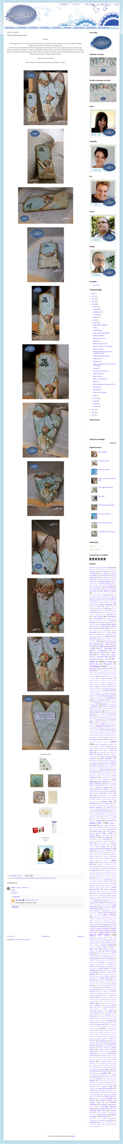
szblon (102, 1018)
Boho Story (107, 602)
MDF (100, 852)
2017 (93, 409)
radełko (99, 980)
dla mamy (111, 628)
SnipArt (92, 1003)
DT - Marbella (101, 652)
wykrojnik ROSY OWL (97, 1110)
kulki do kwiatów (108, 816)
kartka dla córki (93, 748)
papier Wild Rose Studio (108, 909)
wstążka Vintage (96, 1094)
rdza (96, 983)
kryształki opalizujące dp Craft (101, 813)
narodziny (113, 868)
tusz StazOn (113, 1065)
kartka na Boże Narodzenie (108, 764)
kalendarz (102, 733)
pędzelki (105, 949)
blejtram (105, 595)
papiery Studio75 (106, 932)
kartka (113, 741)
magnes (91, 843)
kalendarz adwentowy (111, 733)
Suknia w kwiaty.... (98, 376)
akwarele (104, 567)
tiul (109, 1053)
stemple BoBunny (94, 1013)
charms (93, 610)
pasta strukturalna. (106, 943)
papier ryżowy (92, 904)
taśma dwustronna (101, 1042)
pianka (100, 951)
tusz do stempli (92, 1065)
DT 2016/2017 (45, 27)
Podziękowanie (97, 361)
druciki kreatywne (108, 640)
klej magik (100, 795)
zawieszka (92, 1122)
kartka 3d (112, 744)
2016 (93, 412)
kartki (106, 791)
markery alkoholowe (94, 844)
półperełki (91, 966)
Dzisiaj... (95, 327)
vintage (100, 1075)
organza (103, 887)
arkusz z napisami (103, 573)
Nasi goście (67, 27)
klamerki (97, 793)
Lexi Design (105, 837)
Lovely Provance (98, 841)
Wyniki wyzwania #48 (104, 514)
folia (103, 708)
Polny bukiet (96, 341)
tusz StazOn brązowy (96, 1067)
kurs (115, 816)
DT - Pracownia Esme (100, 656)
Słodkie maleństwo (98, 373)
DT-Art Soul (93, 664)
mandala (99, 843)
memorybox (98, 856)
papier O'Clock (95, 902)
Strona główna (10, 27)
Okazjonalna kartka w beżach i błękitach (99, 883)
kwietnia (95, 398)
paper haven (104, 893)
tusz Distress (53, 878)
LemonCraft (93, 837)
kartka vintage (110, 784)
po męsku (105, 956)
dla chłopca (113, 624)
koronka (107, 803)
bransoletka (92, 606)
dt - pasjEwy (112, 654)
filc (97, 704)
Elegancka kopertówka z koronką (97, 692)
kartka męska (113, 760)
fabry (94, 700)
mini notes (106, 860)
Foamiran (95, 706)
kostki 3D (110, 807)
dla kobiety (102, 628)
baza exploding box (106, 577)
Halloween (111, 724)
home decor (105, 728)
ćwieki (111, 620)
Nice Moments (106, 874)
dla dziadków (95, 626)
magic (113, 841)
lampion (101, 827)
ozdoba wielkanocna (110, 889)
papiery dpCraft (96, 917)
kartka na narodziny (109, 766)
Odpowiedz (14, 893)
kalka (92, 735)
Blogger (73, 1136)
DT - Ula (104, 659)
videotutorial (94, 1075)
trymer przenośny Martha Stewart (102, 1057)
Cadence (91, 608)
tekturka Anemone (103, 1047)
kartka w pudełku (102, 788)
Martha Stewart (105, 844)
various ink (113, 1073)
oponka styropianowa (109, 885)
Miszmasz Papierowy (104, 862)
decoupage (92, 622)
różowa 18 (96, 381)
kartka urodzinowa (95, 784)
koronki (114, 803)
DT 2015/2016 (56, 27)
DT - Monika (101, 654)
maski (108, 850)
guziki (102, 724)
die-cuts (98, 624)
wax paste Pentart (112, 1077)
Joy (110, 731)
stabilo (90, 1005)
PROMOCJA (101, 970)
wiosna (107, 1082)
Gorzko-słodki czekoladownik (101, 333)
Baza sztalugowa (109, 593)
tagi (106, 1040)
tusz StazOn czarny (109, 1067)
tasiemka (111, 1040)
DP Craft (91, 640)
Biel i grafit (101, 496)
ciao (115, 612)
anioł (112, 571)
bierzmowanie (92, 595)
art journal (113, 573)
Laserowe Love (111, 829)
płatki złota (97, 956)
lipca (94, 320)
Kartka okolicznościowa (105, 523)
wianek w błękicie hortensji (108, 1079)
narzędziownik (98, 874)
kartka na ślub (104, 770)
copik (102, 614)
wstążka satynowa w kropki (96, 1092)
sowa (100, 1003)
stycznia (95, 406)
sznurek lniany (100, 1024)
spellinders (111, 1003)
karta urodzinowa (104, 739)
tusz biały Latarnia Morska (104, 1059)
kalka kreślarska (98, 735)
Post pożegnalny (102, 452)
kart (111, 735)
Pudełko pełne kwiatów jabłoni (101, 356)
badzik (106, 575)
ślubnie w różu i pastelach (97, 1032)
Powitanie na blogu (103, 460)
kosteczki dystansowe (95, 807)
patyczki (93, 945)
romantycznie (98, 985)
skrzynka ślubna (93, 1001)
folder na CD (95, 708)
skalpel (114, 997)
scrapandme (92, 993)
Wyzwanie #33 (97, 389)
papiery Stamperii (104, 930)
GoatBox (97, 720)
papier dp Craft (106, 897)
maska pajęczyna (100, 850)
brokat (99, 606)
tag (100, 1040)
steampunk (106, 1005)
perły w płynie (102, 947)
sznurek (110, 1020)
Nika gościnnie (97, 387)
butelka (107, 606)
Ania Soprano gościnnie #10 (101, 371)
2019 (93, 301)
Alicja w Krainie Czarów (108, 569)
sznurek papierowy (112, 1024)
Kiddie (90, 793)
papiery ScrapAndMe (103, 928)
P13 (110, 891)
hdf (115, 726)
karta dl (102, 737)
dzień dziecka (113, 676)
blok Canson (106, 597)
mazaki (95, 852)
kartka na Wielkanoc (105, 772)
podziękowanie (93, 958)
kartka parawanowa (106, 777)
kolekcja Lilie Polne (109, 799)
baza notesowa (107, 589)
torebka (103, 1055)
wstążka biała (92, 1088)
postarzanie (111, 962)
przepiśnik (94, 972)
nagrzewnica (106, 868)
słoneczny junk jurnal (109, 1001)
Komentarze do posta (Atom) (22, 939)
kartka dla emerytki (102, 750)
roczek (107, 983)
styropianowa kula (109, 1014)
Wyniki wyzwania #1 (104, 469)
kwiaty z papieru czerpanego (107, 825)
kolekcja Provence (93, 801)
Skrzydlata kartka (105, 999)
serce (107, 993)
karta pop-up (93, 739)
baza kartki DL (101, 579)
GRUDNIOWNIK (93, 724)
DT (98, 642)
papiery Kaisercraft (96, 924)
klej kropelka (109, 793)
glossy (108, 718)
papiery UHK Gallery (99, 934)
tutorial (104, 1071)
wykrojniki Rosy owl (103, 1114)
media (105, 854)
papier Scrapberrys (105, 906)
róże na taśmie (113, 987)
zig (113, 1122)
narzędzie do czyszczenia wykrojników (107, 870)
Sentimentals (100, 993)
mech (105, 852)
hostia (90, 730)
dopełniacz (108, 638)
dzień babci (105, 676)
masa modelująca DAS (102, 846)
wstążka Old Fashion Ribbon (105, 1088)
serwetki (91, 995)
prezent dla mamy (112, 966)
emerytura (91, 698)
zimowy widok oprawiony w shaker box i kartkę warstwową (102, 1124)
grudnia (95, 306)
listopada (96, 309)
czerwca (95, 322)
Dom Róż (101, 638)
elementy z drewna (94, 696)
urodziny (105, 1073)
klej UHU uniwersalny (105, 797)
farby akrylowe (95, 702)
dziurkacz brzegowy (94, 682)
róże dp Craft (104, 987)
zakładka (104, 1118)
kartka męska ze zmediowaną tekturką (100, 762)
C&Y (113, 606)
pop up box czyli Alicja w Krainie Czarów (99, 960)
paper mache (94, 895)
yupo (98, 1118)
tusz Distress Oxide (104, 1061)
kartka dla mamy (110, 752)
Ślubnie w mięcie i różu (110, 1030)
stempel (114, 1005)
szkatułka (108, 1018)
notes (90, 878)
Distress (104, 624)
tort (108, 1055)
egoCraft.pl (109, 690)
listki (90, 839)
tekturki (91, 1051)
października (97, 312)
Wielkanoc (92, 1080)
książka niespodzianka (99, 814)
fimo (103, 704)
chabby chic (113, 608)
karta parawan (111, 737)
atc (100, 575)
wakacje (114, 1075)
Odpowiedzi (16, 896)
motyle (97, 866)
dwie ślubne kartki (99, 672)
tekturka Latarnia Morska (106, 1049)
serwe (113, 993)
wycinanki (106, 1094)
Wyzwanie (103, 1117)
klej (102, 793)
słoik (100, 1001)
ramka (108, 980)
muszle (109, 866)
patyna (98, 945)
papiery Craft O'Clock (94, 915)
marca (95, 401)
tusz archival (92, 1059)
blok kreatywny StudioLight (106, 599)
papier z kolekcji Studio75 (106, 912)
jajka (109, 730)
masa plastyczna (107, 849)
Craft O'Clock (98, 616)
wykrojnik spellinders (101, 1112)
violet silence (107, 1075)
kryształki (93, 811)
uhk (110, 1071)
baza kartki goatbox (105, 581)
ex (104, 698)
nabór (99, 868)
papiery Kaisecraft (111, 922)
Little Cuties (97, 839)
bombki (96, 605)
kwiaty (98, 820)
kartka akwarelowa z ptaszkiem (97, 746)
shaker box (113, 995)
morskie (91, 866)
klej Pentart (108, 795)
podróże (112, 956)
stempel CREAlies (109, 1007)
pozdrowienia (101, 964)
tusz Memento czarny (103, 1065)
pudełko (92, 974)
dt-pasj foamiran (110, 666)
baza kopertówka (110, 585)
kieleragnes (18, 900)
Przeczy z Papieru (111, 970)
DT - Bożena (106, 644)
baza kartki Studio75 (104, 583)
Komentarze (95, 549)
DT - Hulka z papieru (103, 646)
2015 (93, 415)
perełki (110, 945)
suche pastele (92, 1016)
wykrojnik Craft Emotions (98, 1098)
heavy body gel (95, 728)
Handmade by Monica (103, 726)
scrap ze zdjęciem (103, 991)
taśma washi (95, 1045)
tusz (113, 1057)
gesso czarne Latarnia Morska (104, 716)
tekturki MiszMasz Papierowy (103, 1051)
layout (111, 835)
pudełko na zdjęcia (109, 976)
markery (112, 843)
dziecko (97, 676)
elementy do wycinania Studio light (105, 694)
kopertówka (92, 803)
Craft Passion (111, 616)
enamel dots (99, 698)
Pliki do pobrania (103, 27)
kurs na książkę (96, 818)
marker (105, 843)
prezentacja (93, 968)
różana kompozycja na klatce (109, 985)
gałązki (107, 712)
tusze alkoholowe (93, 1069)
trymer (90, 1057)
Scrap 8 (108, 989)
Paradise (91, 937)
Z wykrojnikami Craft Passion (106, 531)
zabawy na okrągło (98, 349)
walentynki (94, 1077)
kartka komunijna (106, 758)
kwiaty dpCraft (109, 820)
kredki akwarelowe (101, 809)
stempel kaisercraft (94, 1009)
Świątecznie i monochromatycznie (97, 1036)
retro (101, 983)
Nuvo (111, 881)
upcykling (97, 1073)
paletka (97, 893)
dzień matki (95, 678)
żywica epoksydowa (95, 1126)
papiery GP (102, 922)
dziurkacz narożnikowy (107, 684)
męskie (112, 856)
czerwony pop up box (102, 620)
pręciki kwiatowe (104, 968)
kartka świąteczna (102, 781)
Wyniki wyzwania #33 (99, 338)
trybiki (112, 1055)
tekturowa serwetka (101, 1053)
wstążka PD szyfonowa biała (96, 1090)
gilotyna (102, 718)
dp (113, 638)
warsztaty (103, 1077)
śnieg (96, 1034)
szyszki (95, 1028)
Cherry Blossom (100, 610)
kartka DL (110, 746)
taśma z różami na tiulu (108, 1045)
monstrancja (99, 864)
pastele (114, 943)
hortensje (112, 728)
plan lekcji (99, 955)
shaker (106, 995)
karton (111, 791)
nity (113, 876)
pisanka (108, 953)
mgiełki (91, 858)
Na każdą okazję (97, 330)
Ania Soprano (103, 571)
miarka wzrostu (98, 858)
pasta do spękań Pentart (111, 939)
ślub (100, 1028)
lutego (95, 403)
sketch (92, 999)
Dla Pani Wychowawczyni (100, 343)
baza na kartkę (108, 587)
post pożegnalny (99, 962)
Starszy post (80, 936)
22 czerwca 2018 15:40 (21, 887)
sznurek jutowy (106, 1022)
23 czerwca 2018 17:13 (31, 900)
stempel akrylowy (97, 1007)
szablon (97, 1018)
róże (98, 987)
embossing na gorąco (107, 696)
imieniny (102, 730)
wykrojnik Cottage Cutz (109, 1096)
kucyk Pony (92, 816)
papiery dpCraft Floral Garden (109, 917)
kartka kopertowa (93, 760)
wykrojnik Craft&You (106, 1100)
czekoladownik (97, 618)
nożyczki (106, 880)
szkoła (103, 1020)
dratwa (98, 640)
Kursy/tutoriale (91, 27)
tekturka (91, 1047)
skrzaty (97, 999)
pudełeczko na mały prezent (107, 972)
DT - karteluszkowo (100, 650)
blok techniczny (93, 600)
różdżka (93, 987)
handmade (91, 726)
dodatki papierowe (100, 636)
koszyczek (91, 809)
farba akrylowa (102, 700)
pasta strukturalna (106, 941)
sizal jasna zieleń (103, 997)
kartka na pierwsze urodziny (95, 768)
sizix (110, 997)
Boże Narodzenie (106, 605)
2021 (93, 296)
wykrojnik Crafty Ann (96, 1102)
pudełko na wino (98, 976)
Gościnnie (112, 720)
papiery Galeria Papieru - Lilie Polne (99, 918)
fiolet (108, 704)
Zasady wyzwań (79, 27)
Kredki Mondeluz (112, 809)
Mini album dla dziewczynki (106, 505)
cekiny (106, 608)
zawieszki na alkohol (105, 1122)
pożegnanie (111, 964)
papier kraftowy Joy (111, 901)
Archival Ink (93, 573)
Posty (93, 546)
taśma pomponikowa (110, 1044)
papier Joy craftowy (104, 899)
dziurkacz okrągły (94, 686)
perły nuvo (92, 947)
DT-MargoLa (95, 666)
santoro (102, 989)
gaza (113, 712)
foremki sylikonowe (102, 710)
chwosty (110, 612)
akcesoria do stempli (94, 567)
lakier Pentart (92, 827)
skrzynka (112, 999)
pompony (110, 958)
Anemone (92, 571)
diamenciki (91, 624)
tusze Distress (105, 1069)
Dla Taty (102, 632)
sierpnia (95, 317)
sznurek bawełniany (94, 1022)
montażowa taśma (109, 864)
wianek (98, 1079)
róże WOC (94, 989)
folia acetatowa (110, 708)
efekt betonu (113, 688)
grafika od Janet (100, 722)
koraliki (100, 803)
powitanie (91, 964)
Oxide (108, 887)
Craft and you (111, 614)
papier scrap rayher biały (104, 904)
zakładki (112, 1118)
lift (113, 837)
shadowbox (99, 995)
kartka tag (112, 781)
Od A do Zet (96, 285)
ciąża (92, 614)
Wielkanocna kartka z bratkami (106, 1080)
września (95, 314)
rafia (104, 980)
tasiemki (91, 1042)
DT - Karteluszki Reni (108, 648)
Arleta (13, 887)
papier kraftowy (99, 901)
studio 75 (110, 1013)
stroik (103, 1013)
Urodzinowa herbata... (99, 335)
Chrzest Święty (93, 612)
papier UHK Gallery (41, 878)
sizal (48, 878)
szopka (98, 1026)
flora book (113, 704)
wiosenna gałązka (99, 1082)
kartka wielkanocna (104, 789)
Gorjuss (105, 720)
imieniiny (96, 730)
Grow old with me (110, 722)
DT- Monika (108, 662)
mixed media (32, 878)
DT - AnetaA (93, 644)
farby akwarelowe (107, 702)
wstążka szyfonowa (111, 1092)
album (111, 567)
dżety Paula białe (105, 686)
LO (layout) (105, 839)
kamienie (106, 735)
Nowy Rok (97, 878)
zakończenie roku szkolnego (96, 1120)
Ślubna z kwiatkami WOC (100, 379)
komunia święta (106, 801)
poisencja (103, 958)
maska (91, 850)
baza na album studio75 (95, 587)
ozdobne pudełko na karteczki (99, 891)
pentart (103, 945)
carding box (99, 608)
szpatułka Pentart (106, 1026)
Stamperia (98, 1005)
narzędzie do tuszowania (97, 872)
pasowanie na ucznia (101, 937)
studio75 (100, 1014)
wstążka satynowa (110, 1090)
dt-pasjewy (93, 669)
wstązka (104, 1086)
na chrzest (93, 868)
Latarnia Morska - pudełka (104, 833)
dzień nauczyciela (107, 678)
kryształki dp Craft (103, 811)
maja (94, 395)
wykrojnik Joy (104, 1104)
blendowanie (113, 595)
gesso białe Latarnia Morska (102, 714)
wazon (92, 1079)
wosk (113, 1082)
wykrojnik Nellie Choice (106, 1108)
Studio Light (92, 1014)
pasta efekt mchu (95, 941)
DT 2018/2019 (21, 27)
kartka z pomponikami (101, 744)
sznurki (93, 1026)
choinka (108, 610)
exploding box (111, 698)
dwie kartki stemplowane (103, 670)
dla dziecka (106, 626)
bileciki (99, 595)
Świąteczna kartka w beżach (107, 1034)
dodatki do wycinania (104, 634)
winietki (91, 1082)
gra (93, 722)
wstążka (111, 1086)
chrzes (113, 610)
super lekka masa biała (104, 1016)
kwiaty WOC (25, 878)
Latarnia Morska (97, 831)
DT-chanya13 (107, 664)
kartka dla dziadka (103, 748)
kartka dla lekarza (101, 752)
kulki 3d (99, 816)
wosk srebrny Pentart (94, 1084)
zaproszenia (110, 1120)
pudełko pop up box (93, 978)
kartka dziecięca (106, 756)
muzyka (114, 866)
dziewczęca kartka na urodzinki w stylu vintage (101, 680)
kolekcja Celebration (96, 799)
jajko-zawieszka (103, 731)
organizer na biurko (94, 887)
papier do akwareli (95, 897)
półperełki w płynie (101, 966)
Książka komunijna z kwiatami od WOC (104, 384)
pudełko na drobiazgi (104, 974)
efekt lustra (93, 690)
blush (101, 600)
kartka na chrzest (97, 766)
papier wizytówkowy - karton (97, 911)
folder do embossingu (109, 706)
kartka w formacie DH (95, 785)
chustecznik (103, 612)
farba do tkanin (112, 700)
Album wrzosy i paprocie (100, 392)
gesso (91, 714)
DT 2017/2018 (33, 27)
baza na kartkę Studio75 (95, 589)
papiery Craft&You (109, 915)
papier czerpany (112, 895)
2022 (93, 293)
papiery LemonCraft (99, 926)
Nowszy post (10, 936)
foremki (91, 710)
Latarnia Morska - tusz (97, 835)
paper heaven (112, 893)
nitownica (107, 876)
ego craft (100, 690)
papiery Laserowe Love (109, 924)
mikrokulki (107, 858)
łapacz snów (107, 841)
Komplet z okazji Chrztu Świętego (102, 346)
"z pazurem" (96, 368)
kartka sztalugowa (103, 779)
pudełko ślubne (104, 978)
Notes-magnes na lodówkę (105, 487)
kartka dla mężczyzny (96, 754)
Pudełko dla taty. (97, 358)
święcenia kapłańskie (102, 1038)
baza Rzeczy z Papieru (108, 591)
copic (97, 614)
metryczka (105, 856)
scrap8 (112, 991)
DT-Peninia (105, 669)
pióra (98, 953)
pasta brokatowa (99, 939)
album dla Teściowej (94, 569)
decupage (101, 622)
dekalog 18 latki (110, 622)
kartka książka (104, 760)
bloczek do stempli (96, 597)
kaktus (96, 733)
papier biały (102, 895)
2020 (93, 299)
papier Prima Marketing (108, 902)
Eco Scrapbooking (103, 688)
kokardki (114, 797)
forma (112, 710)
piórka (102, 953)
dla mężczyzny (106, 630)
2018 (93, 304)
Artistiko (93, 575)
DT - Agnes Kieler (17, 878)
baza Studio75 (97, 593)
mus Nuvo (103, 866)
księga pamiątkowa (110, 814)
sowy (105, 1003)
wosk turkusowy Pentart (106, 1084)
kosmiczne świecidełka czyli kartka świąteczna (103, 805)
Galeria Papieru (94, 712)
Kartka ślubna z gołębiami (100, 325)
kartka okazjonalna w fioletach (104, 773)
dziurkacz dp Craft (105, 682)
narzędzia (94, 870)
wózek (97, 1086)
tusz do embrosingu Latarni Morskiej (105, 1063)
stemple (110, 1011)
